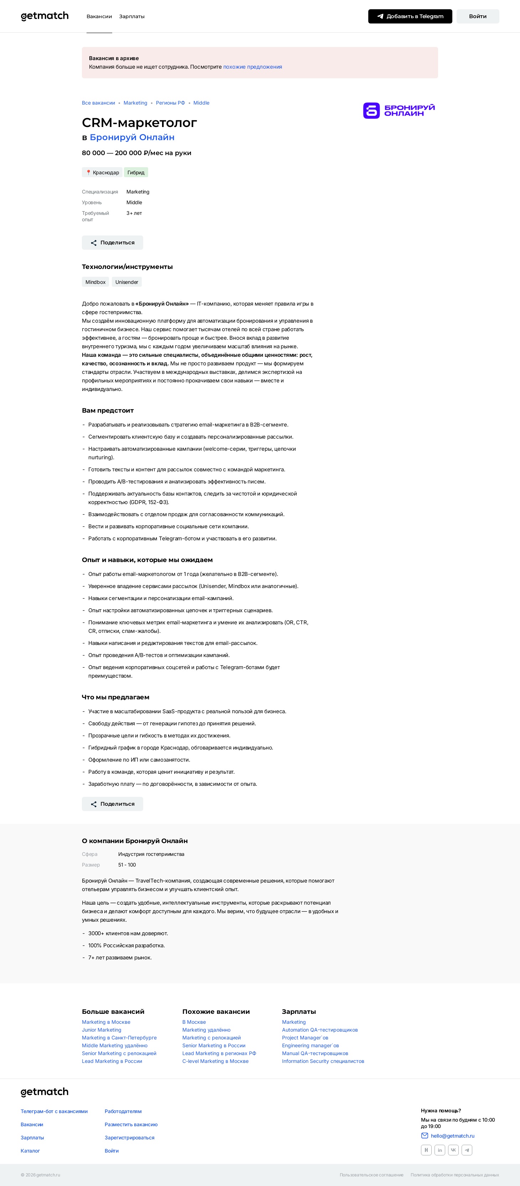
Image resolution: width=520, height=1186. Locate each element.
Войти (478, 16)
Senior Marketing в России (213, 1045)
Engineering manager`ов (310, 1045)
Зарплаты (132, 16)
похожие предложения (252, 66)
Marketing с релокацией (211, 1037)
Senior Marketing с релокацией (119, 1053)
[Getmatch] (44, 16)
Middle (201, 103)
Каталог (30, 1151)
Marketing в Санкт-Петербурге (119, 1037)
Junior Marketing (101, 1030)
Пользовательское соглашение (372, 1174)
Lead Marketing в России (112, 1061)
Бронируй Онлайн (132, 137)
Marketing (135, 103)
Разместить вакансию (131, 1124)
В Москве (194, 1022)
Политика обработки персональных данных (455, 1174)
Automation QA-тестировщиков (320, 1030)
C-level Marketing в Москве (215, 1061)
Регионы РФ (170, 103)
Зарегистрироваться (130, 1137)
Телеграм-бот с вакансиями (54, 1111)
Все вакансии (98, 103)
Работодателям (123, 1111)
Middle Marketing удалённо (114, 1045)
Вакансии (99, 16)
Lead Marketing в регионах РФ (219, 1053)
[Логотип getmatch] (44, 1092)
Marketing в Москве (106, 1022)
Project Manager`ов (305, 1037)
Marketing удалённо (206, 1030)
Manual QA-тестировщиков (315, 1053)
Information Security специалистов (323, 1061)
